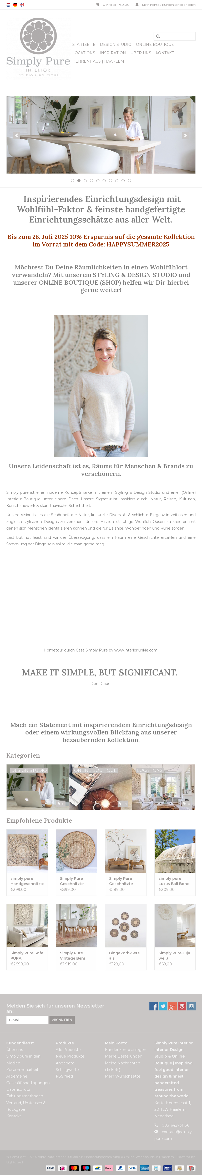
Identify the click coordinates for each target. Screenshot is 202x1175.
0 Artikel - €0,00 (113, 5)
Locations (83, 53)
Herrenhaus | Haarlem (98, 61)
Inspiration (113, 53)
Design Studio (116, 44)
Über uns (140, 53)
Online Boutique (155, 44)
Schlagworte (67, 1069)
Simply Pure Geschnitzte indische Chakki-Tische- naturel (125, 881)
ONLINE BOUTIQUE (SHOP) (81, 282)
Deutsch (15, 5)
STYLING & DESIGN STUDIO (135, 275)
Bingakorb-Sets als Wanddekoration (125, 956)
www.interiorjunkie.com (136, 650)
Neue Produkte (70, 1056)
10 (129, 180)
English (22, 5)
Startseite (83, 44)
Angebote (65, 1063)
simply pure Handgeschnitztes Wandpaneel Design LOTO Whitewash (27, 881)
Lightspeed (14, 1162)
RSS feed (64, 1076)
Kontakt (165, 53)
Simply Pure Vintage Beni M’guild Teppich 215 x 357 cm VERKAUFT (75, 956)
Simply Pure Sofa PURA (27, 956)
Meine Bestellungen (123, 1056)
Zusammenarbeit (22, 1069)
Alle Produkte (68, 1049)
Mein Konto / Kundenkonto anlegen (165, 5)
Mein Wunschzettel (123, 1076)
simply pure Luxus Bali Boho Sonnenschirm (174, 881)
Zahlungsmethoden (24, 1096)
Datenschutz (18, 1089)
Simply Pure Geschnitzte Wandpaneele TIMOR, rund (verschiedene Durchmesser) (74, 881)
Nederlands (8, 5)
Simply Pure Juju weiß (174, 956)
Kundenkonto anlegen (125, 1049)
